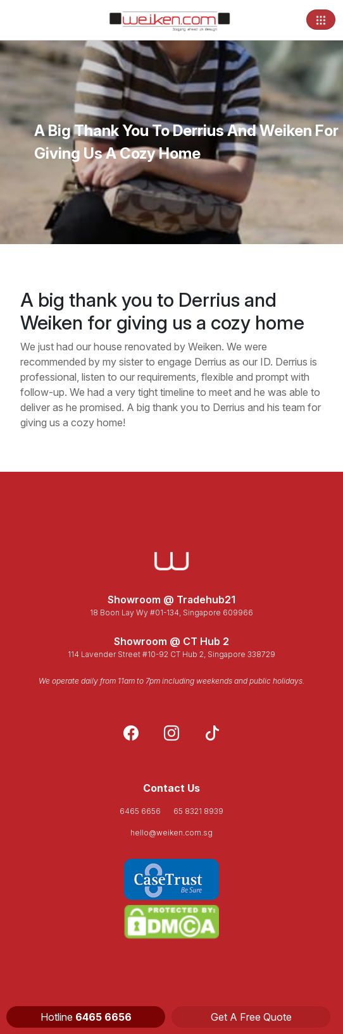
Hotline (86, 1017)
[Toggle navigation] (320, 19)
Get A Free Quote (251, 1017)
